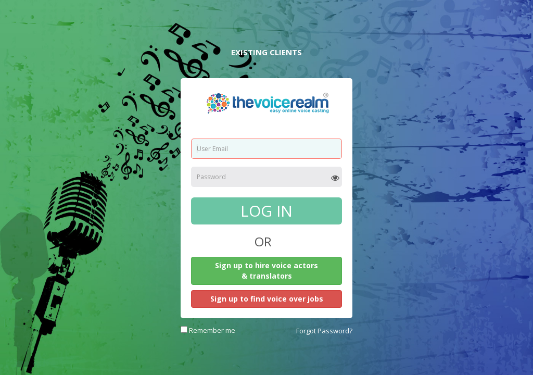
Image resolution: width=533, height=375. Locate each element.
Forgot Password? (324, 330)
